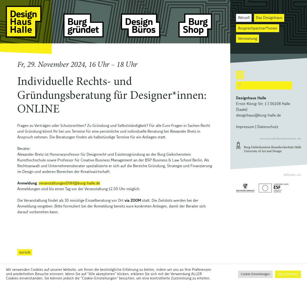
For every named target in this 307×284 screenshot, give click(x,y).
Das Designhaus (269, 18)
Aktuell (244, 18)
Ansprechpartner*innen (257, 28)
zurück (24, 252)
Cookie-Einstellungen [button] (255, 274)
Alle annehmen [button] (288, 274)
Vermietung (247, 39)
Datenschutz (267, 127)
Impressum (245, 127)
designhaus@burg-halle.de (258, 115)
